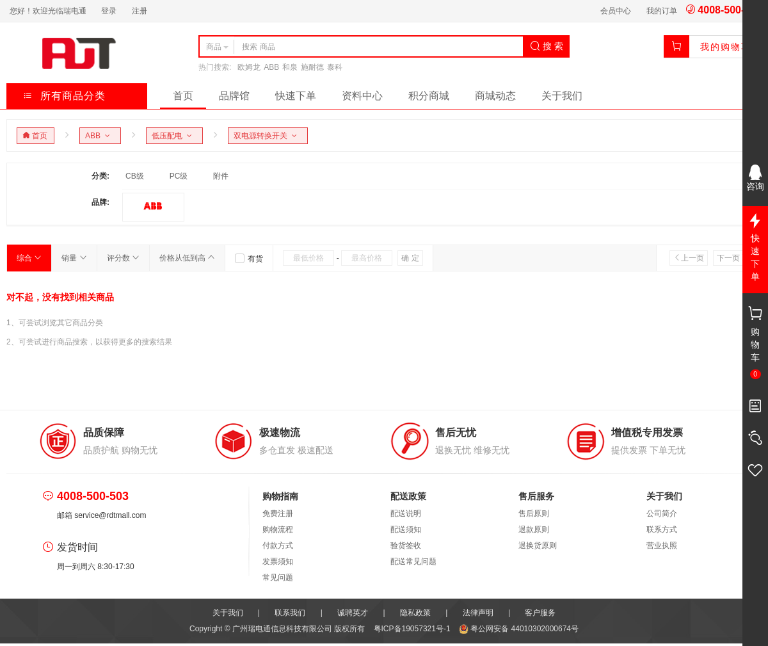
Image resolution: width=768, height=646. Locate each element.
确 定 (410, 258)
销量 (73, 258)
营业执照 (661, 545)
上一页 (688, 258)
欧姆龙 (248, 67)
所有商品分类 (64, 95)
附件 (220, 176)
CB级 (134, 176)
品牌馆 (234, 95)
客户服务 (540, 612)
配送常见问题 (413, 561)
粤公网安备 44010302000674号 (519, 628)
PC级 (179, 176)
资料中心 (362, 95)
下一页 (732, 258)
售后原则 (533, 513)
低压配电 (174, 135)
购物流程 (277, 529)
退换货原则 (537, 545)
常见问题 (277, 577)
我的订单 (661, 10)
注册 (139, 10)
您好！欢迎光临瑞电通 (48, 10)
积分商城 (428, 95)
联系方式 (661, 529)
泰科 (334, 67)
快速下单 (295, 95)
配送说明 (405, 513)
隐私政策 (415, 612)
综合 (29, 258)
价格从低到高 (187, 258)
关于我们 (561, 95)
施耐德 (312, 67)
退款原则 (533, 529)
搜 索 (546, 46)
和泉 (290, 67)
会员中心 (615, 10)
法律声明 (478, 612)
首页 (183, 95)
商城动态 (495, 95)
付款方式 (277, 545)
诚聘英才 (352, 612)
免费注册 (277, 513)
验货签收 (405, 545)
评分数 (123, 258)
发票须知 (277, 561)
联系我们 (290, 612)
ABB (271, 67)
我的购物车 (725, 47)
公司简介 (661, 513)
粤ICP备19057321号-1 (413, 628)
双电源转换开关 (267, 135)
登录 (108, 10)
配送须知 (405, 529)
